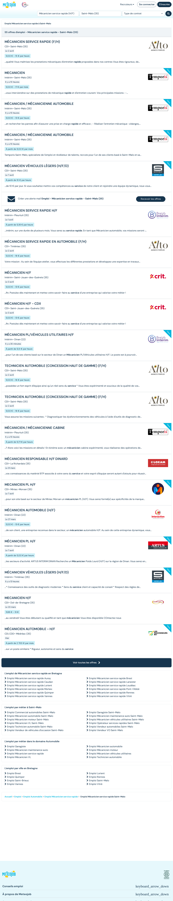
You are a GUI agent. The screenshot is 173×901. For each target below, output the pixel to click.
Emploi (17, 796)
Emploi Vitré (95, 784)
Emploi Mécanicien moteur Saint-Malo (28, 719)
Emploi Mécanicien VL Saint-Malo (25, 723)
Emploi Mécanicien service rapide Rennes (111, 692)
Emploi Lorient (97, 773)
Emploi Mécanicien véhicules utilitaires (110, 753)
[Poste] (58, 13)
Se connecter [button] (147, 4)
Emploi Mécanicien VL (19, 757)
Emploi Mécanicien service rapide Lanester (112, 681)
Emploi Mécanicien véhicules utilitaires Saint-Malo (116, 719)
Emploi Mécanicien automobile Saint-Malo (30, 715)
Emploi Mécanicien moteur (103, 750)
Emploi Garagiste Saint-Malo (104, 712)
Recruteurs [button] (127, 4)
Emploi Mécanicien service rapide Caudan (30, 681)
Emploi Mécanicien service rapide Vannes (29, 696)
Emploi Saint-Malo (99, 780)
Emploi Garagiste (16, 746)
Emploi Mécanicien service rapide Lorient (29, 685)
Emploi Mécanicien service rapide (25, 753)
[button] (9, 874)
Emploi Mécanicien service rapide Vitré (110, 696)
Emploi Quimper (16, 776)
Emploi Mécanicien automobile (105, 746)
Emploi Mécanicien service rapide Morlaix (29, 689)
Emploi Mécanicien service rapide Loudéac (112, 685)
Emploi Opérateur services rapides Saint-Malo (114, 723)
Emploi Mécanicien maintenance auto (27, 750)
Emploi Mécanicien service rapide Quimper (30, 692)
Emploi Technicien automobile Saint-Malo (29, 726)
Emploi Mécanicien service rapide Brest (110, 678)
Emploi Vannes (15, 784)
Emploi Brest (14, 773)
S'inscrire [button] (164, 4)
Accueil (8, 796)
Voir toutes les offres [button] (86, 662)
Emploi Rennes (97, 776)
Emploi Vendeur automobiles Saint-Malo (111, 726)
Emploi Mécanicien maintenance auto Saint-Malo (116, 715)
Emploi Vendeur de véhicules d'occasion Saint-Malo (35, 730)
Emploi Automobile (32, 796)
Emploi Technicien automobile (105, 757)
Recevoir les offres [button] (151, 198)
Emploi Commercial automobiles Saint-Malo (31, 712)
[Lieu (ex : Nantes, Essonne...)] (100, 13)
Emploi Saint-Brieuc (18, 780)
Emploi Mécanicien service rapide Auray (29, 678)
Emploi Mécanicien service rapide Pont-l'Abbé (114, 689)
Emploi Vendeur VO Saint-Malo (106, 730)
